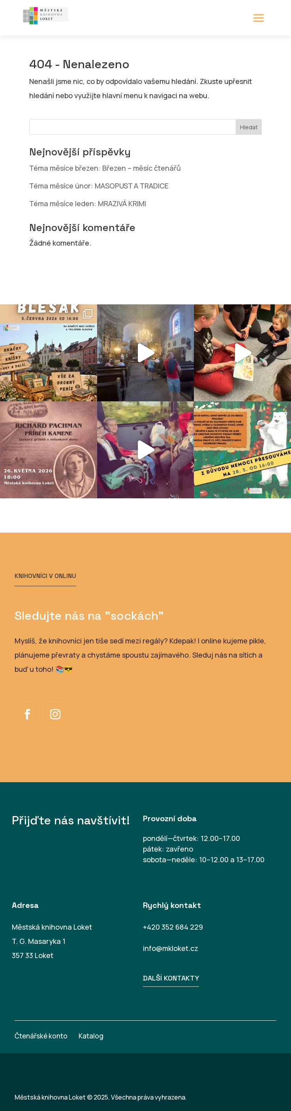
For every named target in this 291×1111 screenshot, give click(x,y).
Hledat (249, 127)
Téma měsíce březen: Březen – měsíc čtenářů (105, 168)
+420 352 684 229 (173, 927)
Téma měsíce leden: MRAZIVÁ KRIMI (87, 203)
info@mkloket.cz (170, 948)
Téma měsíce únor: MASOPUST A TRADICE (99, 185)
